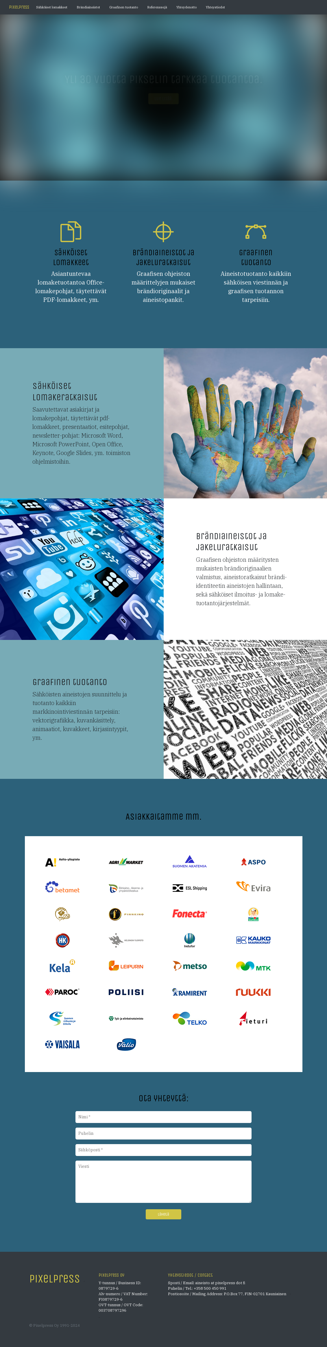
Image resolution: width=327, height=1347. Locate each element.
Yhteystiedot (215, 7)
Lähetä (163, 1214)
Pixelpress (19, 7)
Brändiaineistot (88, 7)
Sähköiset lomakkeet (51, 7)
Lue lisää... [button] (163, 98)
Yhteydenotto (186, 7)
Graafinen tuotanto (123, 7)
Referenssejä (157, 7)
